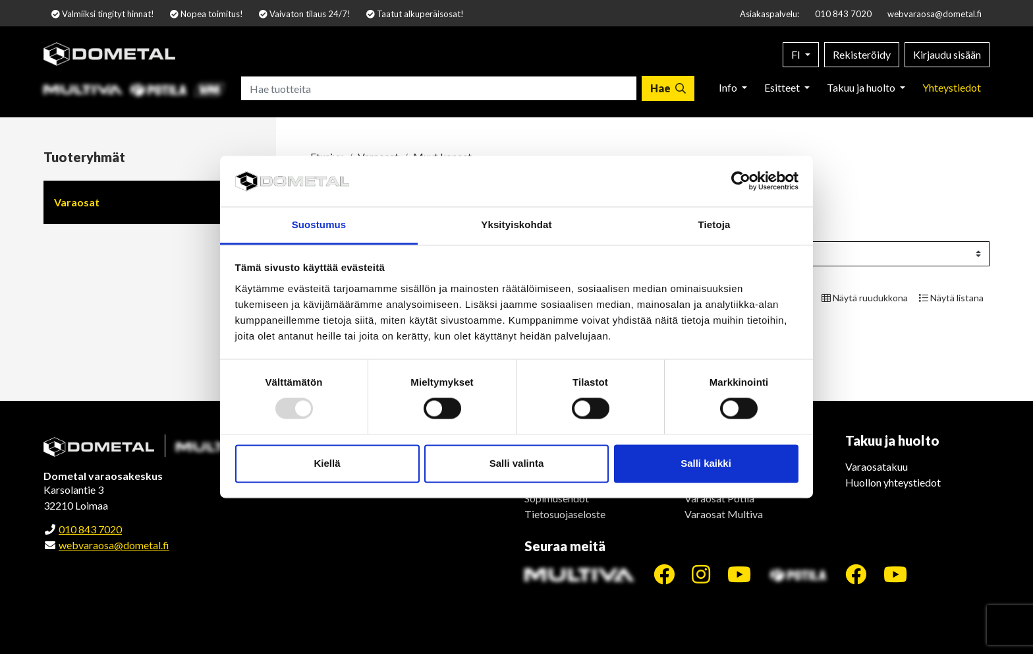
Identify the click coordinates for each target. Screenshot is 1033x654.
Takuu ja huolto (862, 87)
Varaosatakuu (876, 466)
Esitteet (783, 87)
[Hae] (668, 88)
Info (729, 87)
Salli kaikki (706, 463)
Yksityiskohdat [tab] (516, 224)
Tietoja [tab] (714, 224)
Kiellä (327, 463)
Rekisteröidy (862, 54)
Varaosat (76, 202)
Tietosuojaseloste (564, 514)
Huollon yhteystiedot (893, 482)
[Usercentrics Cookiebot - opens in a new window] (740, 181)
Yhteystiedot (951, 87)
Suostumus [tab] (319, 224)
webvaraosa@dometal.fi (934, 14)
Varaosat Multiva (723, 514)
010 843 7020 (843, 14)
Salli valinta (516, 463)
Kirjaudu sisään (947, 54)
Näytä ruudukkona (865, 297)
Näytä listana (951, 297)
